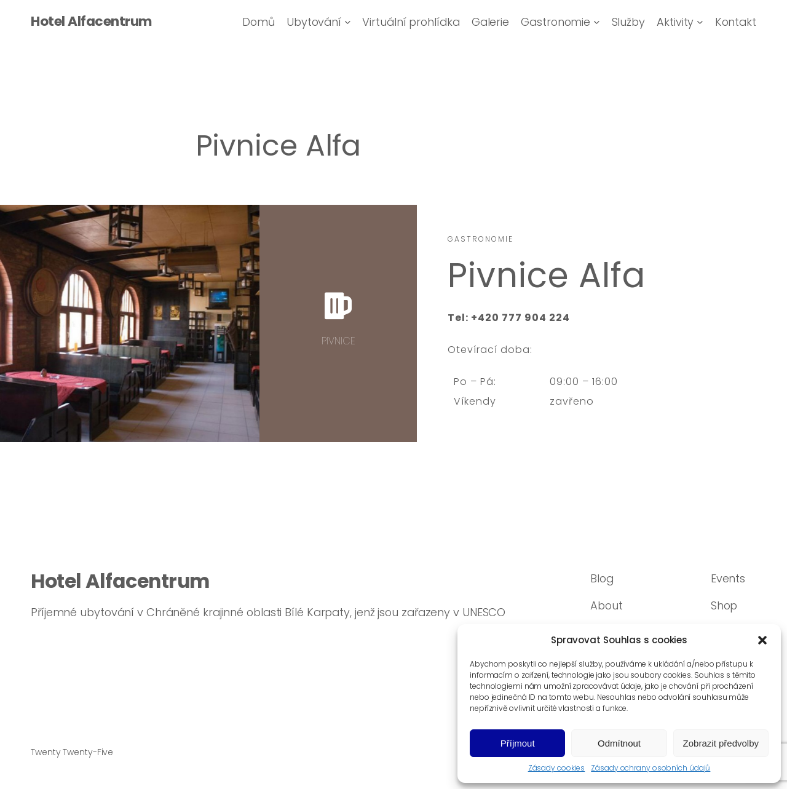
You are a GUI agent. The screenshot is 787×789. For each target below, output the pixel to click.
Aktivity (675, 22)
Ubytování (314, 22)
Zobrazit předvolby (721, 743)
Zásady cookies (556, 768)
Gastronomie (555, 22)
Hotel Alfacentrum (91, 21)
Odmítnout (619, 743)
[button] (762, 640)
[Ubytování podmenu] (347, 21)
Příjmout (517, 743)
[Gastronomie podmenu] (596, 21)
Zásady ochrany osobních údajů (650, 768)
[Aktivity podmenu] (700, 21)
